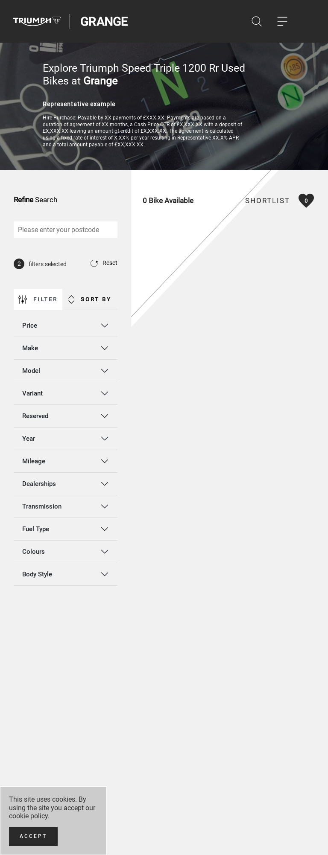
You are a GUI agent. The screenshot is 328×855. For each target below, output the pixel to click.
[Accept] (33, 836)
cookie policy (28, 816)
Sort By (89, 299)
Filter (38, 299)
